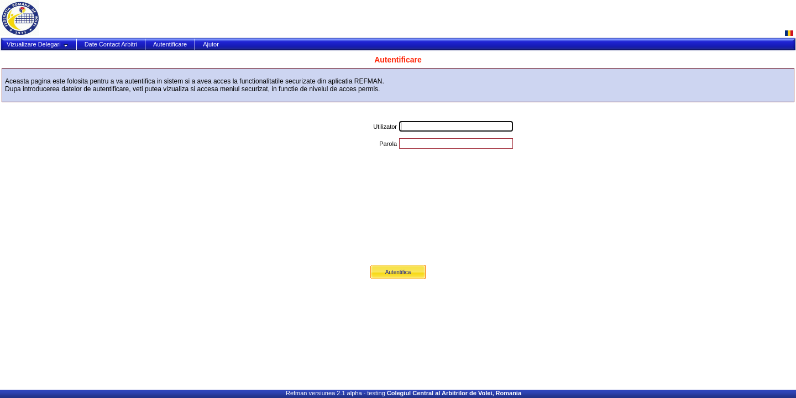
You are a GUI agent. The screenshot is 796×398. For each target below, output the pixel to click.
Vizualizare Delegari (38, 44)
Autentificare (170, 44)
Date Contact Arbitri (111, 44)
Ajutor (211, 44)
